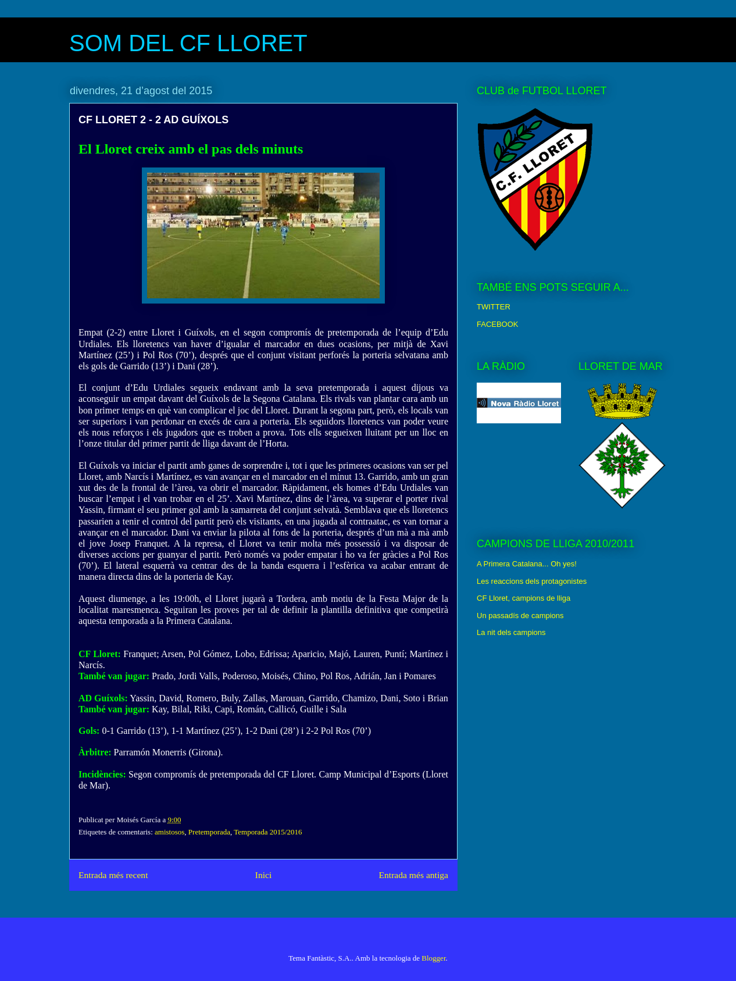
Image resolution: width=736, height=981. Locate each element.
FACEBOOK (498, 324)
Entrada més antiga (413, 875)
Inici (263, 875)
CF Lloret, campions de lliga (523, 598)
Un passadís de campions (520, 615)
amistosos (169, 831)
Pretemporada (209, 831)
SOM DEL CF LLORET (188, 43)
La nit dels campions (511, 632)
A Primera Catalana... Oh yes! (527, 563)
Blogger (433, 958)
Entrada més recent (113, 875)
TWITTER (493, 306)
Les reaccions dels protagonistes (532, 581)
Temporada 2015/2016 (268, 831)
